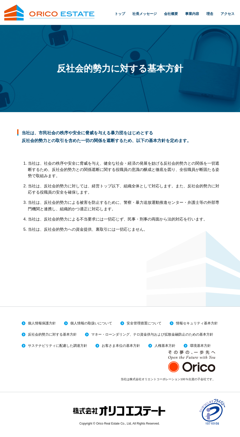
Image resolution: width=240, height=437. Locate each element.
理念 (209, 14)
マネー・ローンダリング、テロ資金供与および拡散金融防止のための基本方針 (152, 334)
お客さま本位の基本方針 (121, 346)
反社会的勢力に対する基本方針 (52, 334)
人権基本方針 (165, 346)
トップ (120, 14)
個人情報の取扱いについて (91, 323)
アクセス (228, 14)
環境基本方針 (200, 346)
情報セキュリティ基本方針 (197, 323)
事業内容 (192, 14)
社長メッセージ (144, 14)
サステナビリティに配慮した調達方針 (57, 346)
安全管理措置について (144, 323)
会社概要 (171, 14)
